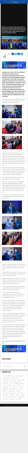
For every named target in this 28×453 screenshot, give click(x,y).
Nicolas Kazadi (19, 389)
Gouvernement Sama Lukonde (19, 383)
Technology (23, 395)
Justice (14, 385)
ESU (11, 379)
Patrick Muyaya (11, 391)
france (23, 379)
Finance (19, 379)
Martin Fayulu (15, 387)
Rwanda (22, 393)
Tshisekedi (8, 397)
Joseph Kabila (9, 385)
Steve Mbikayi (12, 395)
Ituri (4, 385)
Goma (11, 383)
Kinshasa (18, 385)
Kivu (23, 385)
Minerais (21, 387)
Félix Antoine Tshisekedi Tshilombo (16, 381)
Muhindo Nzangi (12, 389)
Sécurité (17, 395)
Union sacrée (14, 397)
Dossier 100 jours (6, 379)
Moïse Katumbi (5, 389)
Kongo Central (5, 387)
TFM (3, 397)
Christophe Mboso (6, 377)
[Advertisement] (14, 15)
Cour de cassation (14, 377)
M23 (10, 387)
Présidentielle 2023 (12, 393)
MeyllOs (23, 405)
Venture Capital (21, 397)
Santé (2, 25)
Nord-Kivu (4, 391)
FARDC (15, 379)
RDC (18, 393)
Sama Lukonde (5, 395)
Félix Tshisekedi (5, 383)
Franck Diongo (5, 381)
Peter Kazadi (5, 393)
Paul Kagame (18, 391)
